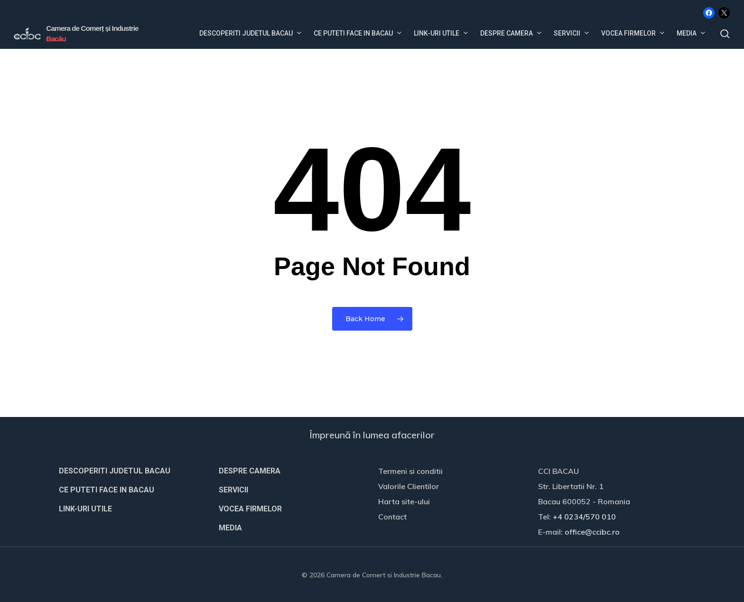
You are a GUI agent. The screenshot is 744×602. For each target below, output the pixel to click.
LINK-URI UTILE (85, 508)
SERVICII (233, 489)
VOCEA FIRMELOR (250, 508)
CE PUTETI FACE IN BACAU (106, 489)
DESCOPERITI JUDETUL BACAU (114, 470)
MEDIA (230, 527)
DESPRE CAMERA (249, 470)
